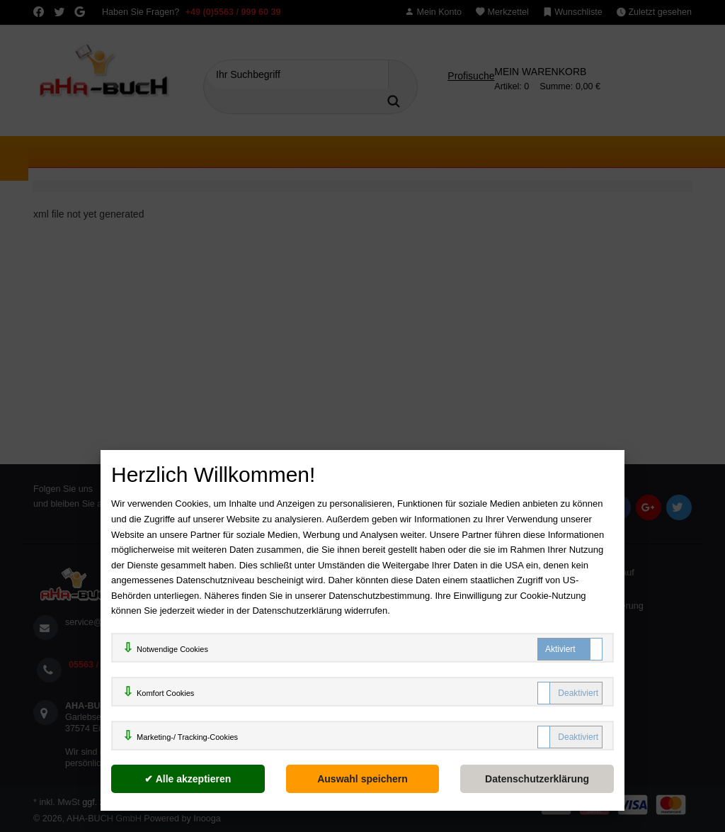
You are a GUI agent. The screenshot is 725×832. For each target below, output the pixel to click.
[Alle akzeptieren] (188, 779)
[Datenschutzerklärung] (537, 779)
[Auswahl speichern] (363, 779)
